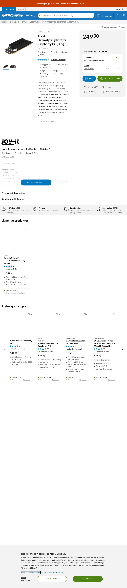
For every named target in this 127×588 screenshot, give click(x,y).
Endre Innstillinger (26, 579)
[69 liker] (86, 505)
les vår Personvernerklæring (52, 572)
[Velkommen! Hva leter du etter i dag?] (67, 15)
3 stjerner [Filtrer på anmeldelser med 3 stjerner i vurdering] (28, 228)
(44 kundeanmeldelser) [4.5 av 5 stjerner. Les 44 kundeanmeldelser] (101, 543)
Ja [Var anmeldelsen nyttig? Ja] (62, 330)
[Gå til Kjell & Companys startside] (12, 15)
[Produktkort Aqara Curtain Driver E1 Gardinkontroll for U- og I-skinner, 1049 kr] (17, 430)
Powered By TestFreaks (60, 387)
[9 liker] (114, 505)
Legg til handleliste (109, 27)
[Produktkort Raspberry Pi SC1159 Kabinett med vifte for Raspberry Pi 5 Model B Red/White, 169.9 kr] (105, 514)
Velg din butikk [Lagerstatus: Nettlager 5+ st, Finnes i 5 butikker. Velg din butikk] (89, 69)
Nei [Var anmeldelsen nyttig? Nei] (66, 330)
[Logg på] (104, 15)
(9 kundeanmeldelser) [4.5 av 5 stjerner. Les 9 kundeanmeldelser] (11, 460)
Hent (89, 78)
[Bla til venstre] (4, 541)
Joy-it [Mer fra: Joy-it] (46, 48)
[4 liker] (122, 27)
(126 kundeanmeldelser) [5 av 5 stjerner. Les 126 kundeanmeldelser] (74, 540)
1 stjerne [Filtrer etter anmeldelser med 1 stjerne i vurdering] (28, 236)
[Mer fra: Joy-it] (10, 143)
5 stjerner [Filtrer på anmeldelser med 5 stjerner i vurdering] (28, 220)
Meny (30, 15)
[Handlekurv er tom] (124, 15)
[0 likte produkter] (118, 15)
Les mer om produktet (47, 121)
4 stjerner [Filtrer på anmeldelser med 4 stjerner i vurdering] (28, 224)
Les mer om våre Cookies (30, 572)
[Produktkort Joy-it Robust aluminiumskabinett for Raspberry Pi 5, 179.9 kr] (49, 514)
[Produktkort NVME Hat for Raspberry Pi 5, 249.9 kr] (21, 514)
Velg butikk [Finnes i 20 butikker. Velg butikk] (21, 484)
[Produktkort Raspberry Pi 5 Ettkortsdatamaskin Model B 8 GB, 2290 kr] (77, 514)
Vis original (50, 347)
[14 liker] (58, 505)
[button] (6, 67)
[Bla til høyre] (123, 541)
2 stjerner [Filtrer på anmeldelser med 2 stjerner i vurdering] (28, 232)
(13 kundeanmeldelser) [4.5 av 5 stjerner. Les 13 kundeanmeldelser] (17, 540)
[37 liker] (27, 419)
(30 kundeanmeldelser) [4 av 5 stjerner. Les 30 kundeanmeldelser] (45, 543)
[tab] (9, 9)
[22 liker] (30, 505)
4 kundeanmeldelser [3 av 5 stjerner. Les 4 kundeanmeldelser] (58, 60)
